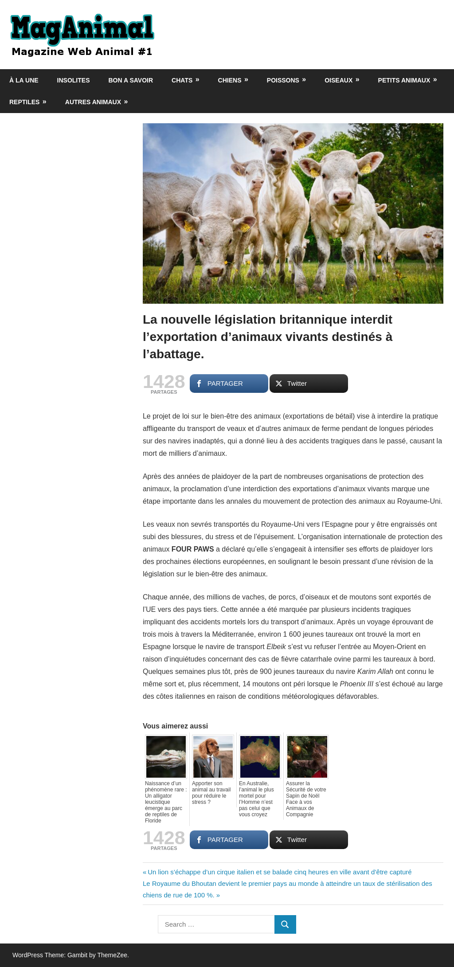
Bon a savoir (131, 80)
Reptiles (24, 102)
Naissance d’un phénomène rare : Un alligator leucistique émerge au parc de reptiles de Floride (166, 802)
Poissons (283, 80)
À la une (24, 80)
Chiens (230, 80)
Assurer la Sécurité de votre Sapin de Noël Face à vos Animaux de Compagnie (306, 799)
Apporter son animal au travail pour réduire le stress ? (211, 792)
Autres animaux (93, 102)
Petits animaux (404, 80)
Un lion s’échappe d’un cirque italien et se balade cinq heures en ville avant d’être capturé (279, 872)
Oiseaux (338, 80)
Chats (182, 80)
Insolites (73, 80)
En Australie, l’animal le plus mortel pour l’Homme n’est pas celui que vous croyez (256, 799)
